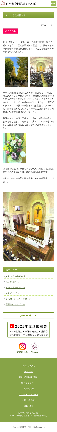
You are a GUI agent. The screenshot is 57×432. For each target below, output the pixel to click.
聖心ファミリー (28, 382)
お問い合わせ (28, 400)
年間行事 (28, 371)
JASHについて (28, 365)
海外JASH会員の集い (28, 377)
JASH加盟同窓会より (15, 287)
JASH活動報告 (12, 281)
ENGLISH (28, 405)
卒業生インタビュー (15, 304)
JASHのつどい (12, 293)
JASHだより (28, 388)
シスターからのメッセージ (18, 298)
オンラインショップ (28, 394)
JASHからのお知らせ (15, 276)
